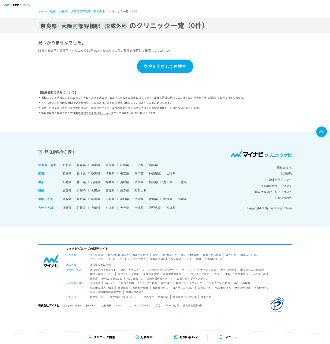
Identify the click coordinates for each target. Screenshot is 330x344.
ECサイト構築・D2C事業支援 (231, 274)
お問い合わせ (283, 198)
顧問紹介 (123, 287)
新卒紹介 (166, 283)
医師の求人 (204, 287)
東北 (53, 165)
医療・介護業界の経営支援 (106, 292)
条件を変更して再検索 (165, 66)
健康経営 (163, 296)
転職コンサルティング (189, 283)
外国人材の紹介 (135, 292)
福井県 (110, 182)
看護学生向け (140, 254)
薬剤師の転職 (140, 287)
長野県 (124, 182)
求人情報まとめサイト (103, 269)
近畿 (41, 190)
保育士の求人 (223, 287)
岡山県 (95, 199)
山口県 (124, 199)
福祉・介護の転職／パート (212, 259)
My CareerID (134, 278)
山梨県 (170, 173)
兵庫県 (110, 190)
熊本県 (110, 207)
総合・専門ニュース (132, 269)
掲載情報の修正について (276, 186)
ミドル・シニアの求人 (132, 259)
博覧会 (94, 278)
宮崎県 (139, 207)
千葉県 (124, 173)
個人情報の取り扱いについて (273, 192)
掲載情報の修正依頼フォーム (94, 113)
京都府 (81, 190)
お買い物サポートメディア (192, 278)
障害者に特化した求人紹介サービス (171, 259)
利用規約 (286, 173)
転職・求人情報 (212, 254)
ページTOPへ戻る (321, 131)
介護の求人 (261, 287)
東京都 (139, 173)
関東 (41, 173)
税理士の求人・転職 (102, 287)
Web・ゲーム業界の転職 (119, 283)
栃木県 (81, 173)
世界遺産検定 (151, 274)
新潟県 (66, 182)
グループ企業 (171, 305)
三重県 (182, 182)
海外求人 (231, 254)
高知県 (182, 199)
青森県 (81, 165)
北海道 (42, 165)
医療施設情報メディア (160, 278)
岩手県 (95, 165)
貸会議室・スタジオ (184, 296)
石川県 (95, 182)
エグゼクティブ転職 (218, 283)
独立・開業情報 (189, 254)
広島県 (110, 199)
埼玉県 (110, 173)
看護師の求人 (160, 287)
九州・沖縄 (45, 207)
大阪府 (95, 190)
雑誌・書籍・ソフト (102, 274)
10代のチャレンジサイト (163, 269)
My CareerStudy (112, 278)
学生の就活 (96, 254)
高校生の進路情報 (100, 264)
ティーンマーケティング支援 (199, 269)
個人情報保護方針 (192, 305)
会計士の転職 (242, 283)
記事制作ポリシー (280, 180)
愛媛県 (167, 199)
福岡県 (66, 207)
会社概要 (106, 305)
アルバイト (96, 259)
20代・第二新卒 (147, 283)
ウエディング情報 (128, 274)
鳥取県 (66, 199)
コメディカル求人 (183, 287)
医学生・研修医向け (164, 254)
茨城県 (66, 173)
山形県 (139, 165)
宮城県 (110, 165)
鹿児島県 (155, 207)
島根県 (81, 199)
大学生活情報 (228, 269)
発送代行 (148, 296)
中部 (41, 182)
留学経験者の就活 (117, 254)
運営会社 (284, 167)
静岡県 (153, 182)
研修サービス (98, 296)
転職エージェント (250, 254)
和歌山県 (140, 190)
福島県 (153, 165)
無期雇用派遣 (243, 287)
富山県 (81, 182)
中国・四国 (45, 199)
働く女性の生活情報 (252, 269)
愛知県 (167, 182)
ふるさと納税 (260, 274)
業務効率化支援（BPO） (124, 296)
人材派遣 (95, 283)
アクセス (120, 305)
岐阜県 (139, 182)
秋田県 (124, 165)
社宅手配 (206, 296)
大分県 (124, 207)
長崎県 (95, 207)
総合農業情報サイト (175, 274)
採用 (157, 305)
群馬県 (95, 173)
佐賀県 (81, 207)
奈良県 (124, 190)
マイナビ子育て (200, 274)
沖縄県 (170, 207)
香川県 (153, 199)
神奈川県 (155, 173)
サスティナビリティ (140, 305)
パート (111, 259)
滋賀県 (66, 190)
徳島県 (139, 199)
